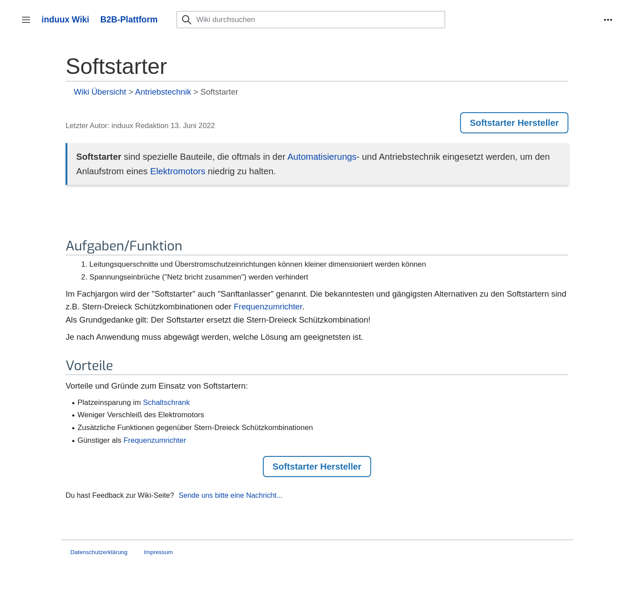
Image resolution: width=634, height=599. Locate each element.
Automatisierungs (322, 157)
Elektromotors (177, 171)
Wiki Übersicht (100, 91)
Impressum (158, 552)
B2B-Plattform (129, 19)
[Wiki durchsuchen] (311, 19)
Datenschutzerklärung (99, 552)
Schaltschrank (166, 402)
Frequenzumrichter (268, 306)
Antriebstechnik (163, 91)
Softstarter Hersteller (514, 123)
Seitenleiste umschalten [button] (29, 24)
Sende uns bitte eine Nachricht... (231, 495)
